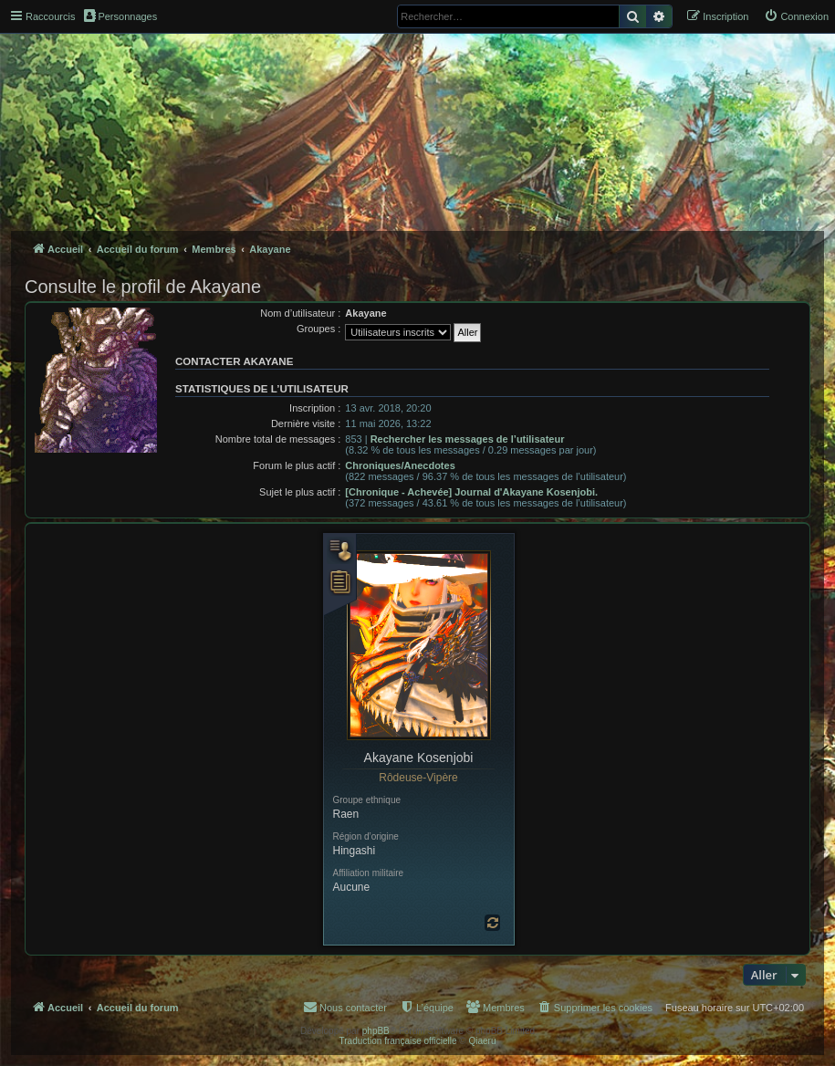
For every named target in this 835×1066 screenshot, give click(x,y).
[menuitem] (796, 16)
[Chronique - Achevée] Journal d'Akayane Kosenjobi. (471, 491)
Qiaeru (482, 1041)
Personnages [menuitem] (120, 15)
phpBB (376, 1031)
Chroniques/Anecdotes (399, 465)
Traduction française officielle (398, 1041)
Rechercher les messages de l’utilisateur (468, 439)
